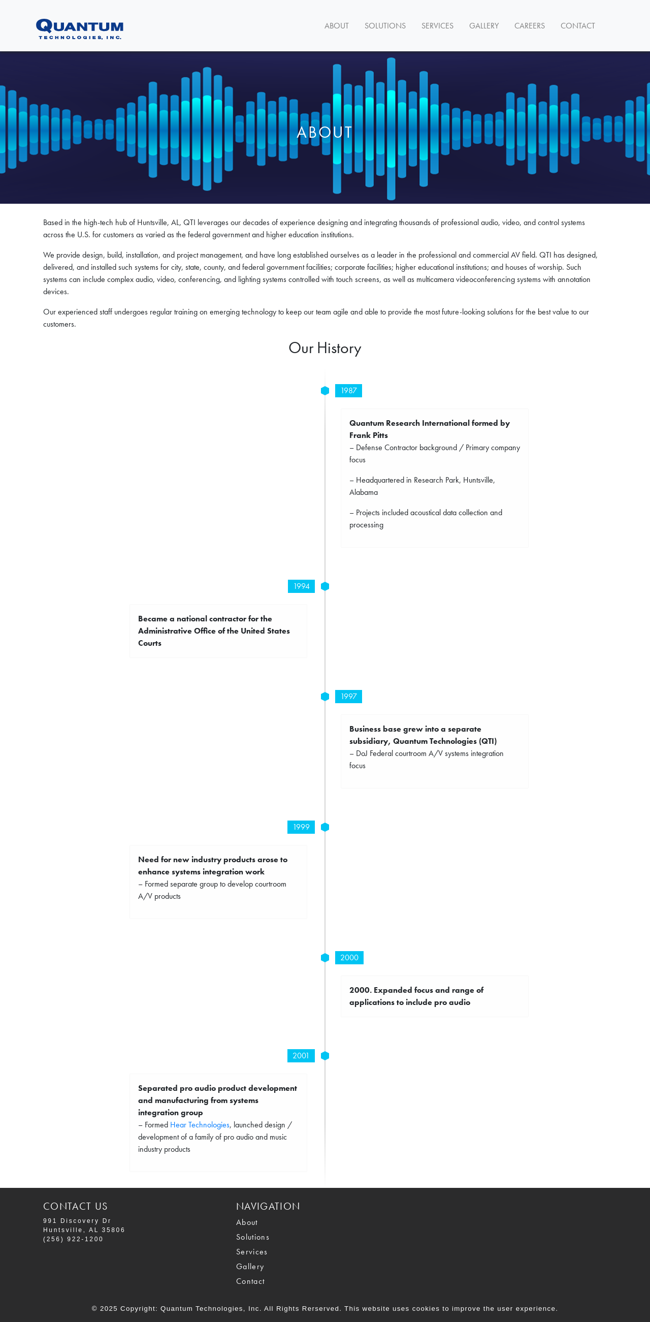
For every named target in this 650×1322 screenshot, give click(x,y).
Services (437, 25)
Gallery (484, 25)
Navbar (96, 25)
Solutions (385, 25)
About (336, 25)
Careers (529, 25)
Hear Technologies (200, 1124)
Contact (578, 25)
